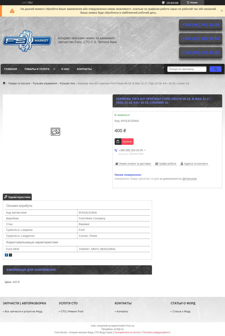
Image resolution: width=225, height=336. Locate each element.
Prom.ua (130, 325)
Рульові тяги (67, 83)
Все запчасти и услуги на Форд (23, 311)
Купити (127, 141)
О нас (65, 69)
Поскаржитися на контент (127, 332)
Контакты (84, 69)
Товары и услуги (36, 69)
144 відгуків (172, 2)
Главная (10, 69)
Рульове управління (45, 83)
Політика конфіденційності (156, 332)
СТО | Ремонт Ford (72, 311)
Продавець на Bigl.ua (112, 329)
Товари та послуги (19, 83)
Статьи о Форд (181, 311)
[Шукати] (216, 69)
